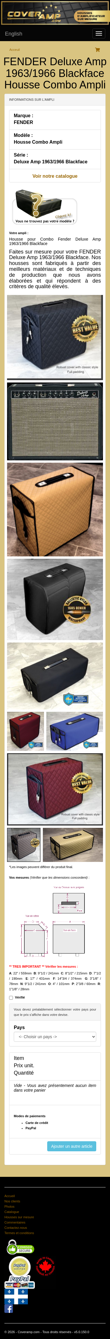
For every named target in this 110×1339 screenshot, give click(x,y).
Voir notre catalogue (55, 176)
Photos (9, 1206)
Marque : (23, 115)
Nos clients (12, 1201)
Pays (19, 1027)
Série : (21, 154)
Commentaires (15, 1222)
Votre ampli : (18, 233)
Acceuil (14, 49)
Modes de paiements (29, 1116)
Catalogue (11, 1212)
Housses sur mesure (19, 1217)
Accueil (9, 1196)
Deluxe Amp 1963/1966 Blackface (50, 161)
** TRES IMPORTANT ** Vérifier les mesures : (43, 966)
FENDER (23, 122)
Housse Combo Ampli (38, 142)
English (13, 34)
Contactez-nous (15, 1227)
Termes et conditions (19, 1233)
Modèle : (23, 135)
